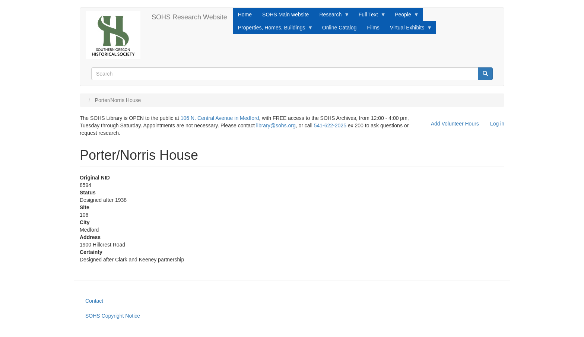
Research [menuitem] (331, 16)
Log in (497, 124)
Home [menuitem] (245, 15)
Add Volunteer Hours (455, 124)
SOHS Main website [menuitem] (285, 15)
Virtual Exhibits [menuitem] (408, 29)
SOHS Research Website (189, 17)
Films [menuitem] (373, 28)
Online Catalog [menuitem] (339, 28)
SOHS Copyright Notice (112, 316)
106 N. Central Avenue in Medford (220, 118)
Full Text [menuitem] (369, 16)
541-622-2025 (330, 125)
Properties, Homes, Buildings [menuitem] (273, 29)
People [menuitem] (404, 16)
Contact (94, 301)
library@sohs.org (276, 125)
